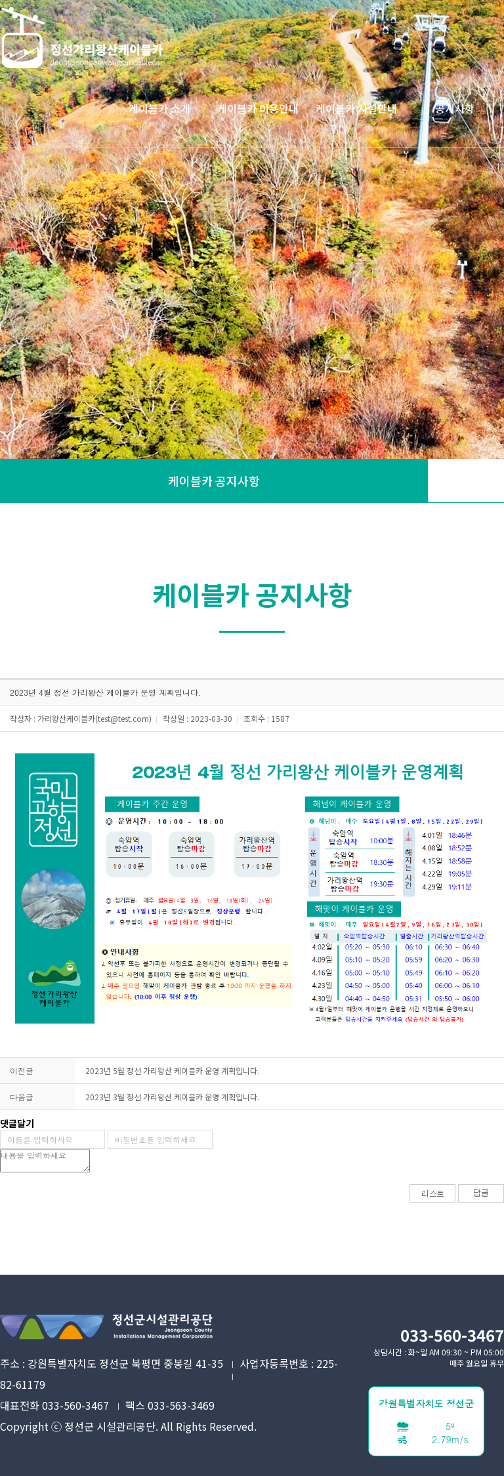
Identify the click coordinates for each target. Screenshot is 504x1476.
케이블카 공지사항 (214, 480)
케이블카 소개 (159, 108)
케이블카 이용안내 (258, 108)
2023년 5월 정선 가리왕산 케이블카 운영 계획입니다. (172, 1070)
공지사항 (454, 108)
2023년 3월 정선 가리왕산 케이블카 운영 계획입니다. (172, 1096)
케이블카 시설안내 (356, 108)
